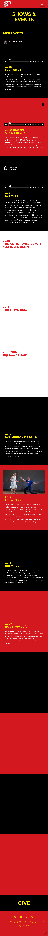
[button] (42, 3)
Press (13, 922)
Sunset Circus (13, 921)
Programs (41, 921)
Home (5, 921)
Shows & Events (24, 921)
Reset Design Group (24, 932)
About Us (33, 921)
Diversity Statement (23, 922)
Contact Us (34, 922)
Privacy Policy (24, 926)
